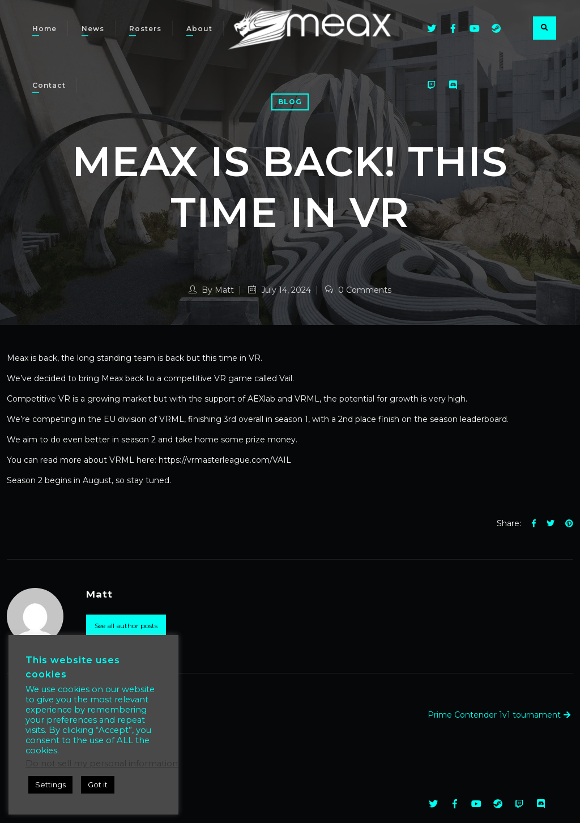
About (199, 28)
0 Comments (358, 290)
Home (44, 28)
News (93, 28)
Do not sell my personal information (101, 763)
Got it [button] (98, 784)
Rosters (145, 28)
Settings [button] (50, 784)
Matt (224, 290)
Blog (290, 101)
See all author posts (126, 625)
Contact (49, 85)
